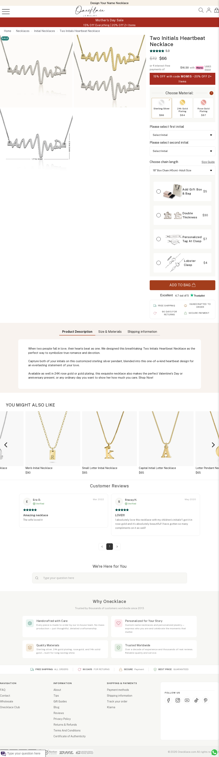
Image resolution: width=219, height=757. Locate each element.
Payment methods (118, 689)
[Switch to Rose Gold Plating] (203, 102)
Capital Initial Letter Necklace (157, 468)
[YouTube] (187, 700)
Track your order (117, 701)
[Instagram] (177, 700)
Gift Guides (60, 701)
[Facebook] (168, 700)
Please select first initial (167, 127)
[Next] (213, 445)
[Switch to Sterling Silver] (161, 102)
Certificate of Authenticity (69, 736)
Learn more (208, 68)
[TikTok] (196, 700)
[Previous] (6, 445)
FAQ (2, 689)
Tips (56, 695)
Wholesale (6, 701)
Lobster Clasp (190, 263)
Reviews (58, 713)
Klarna (111, 707)
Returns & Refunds (65, 724)
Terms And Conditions (67, 730)
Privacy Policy (62, 718)
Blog (56, 707)
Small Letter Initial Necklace (99, 468)
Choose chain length (164, 162)
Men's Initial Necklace (38, 468)
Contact (5, 695)
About (57, 689)
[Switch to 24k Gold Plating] (182, 102)
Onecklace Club (10, 707)
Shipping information (119, 695)
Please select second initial (169, 142)
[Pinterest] (205, 700)
